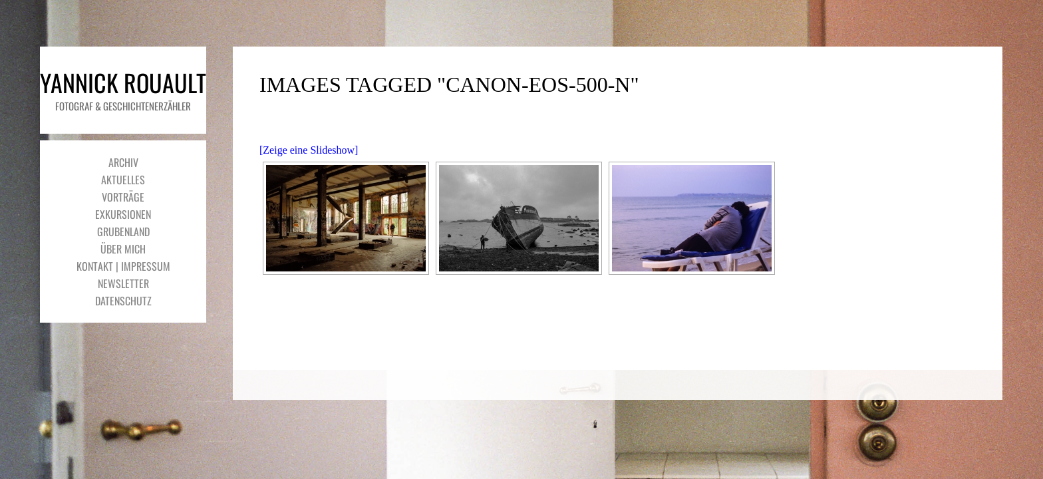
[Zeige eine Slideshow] (308, 150)
